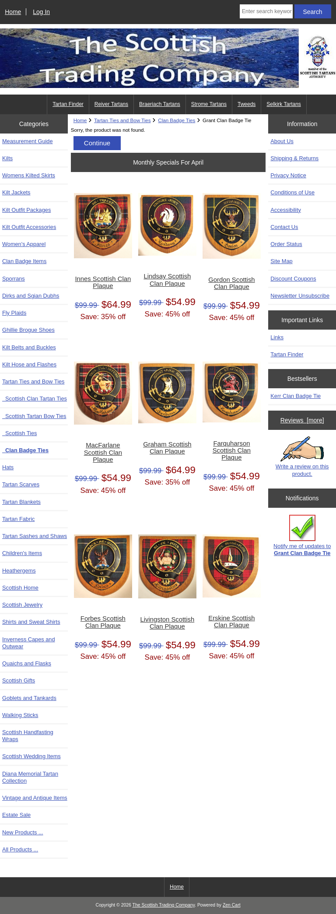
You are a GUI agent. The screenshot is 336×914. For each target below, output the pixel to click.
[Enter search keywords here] (266, 11)
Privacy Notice (288, 175)
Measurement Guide (27, 141)
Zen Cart (232, 905)
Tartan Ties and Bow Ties (122, 120)
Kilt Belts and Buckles (29, 347)
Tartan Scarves (20, 484)
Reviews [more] (302, 420)
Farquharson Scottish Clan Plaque (232, 450)
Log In (41, 11)
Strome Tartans (209, 104)
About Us (281, 141)
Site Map (281, 261)
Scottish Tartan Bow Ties (34, 416)
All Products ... (20, 849)
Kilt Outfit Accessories (29, 227)
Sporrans (13, 278)
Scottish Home (20, 587)
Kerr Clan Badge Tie (295, 396)
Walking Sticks (20, 715)
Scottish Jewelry (22, 604)
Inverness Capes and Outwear (28, 643)
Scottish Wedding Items (31, 756)
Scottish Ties (19, 433)
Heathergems (19, 570)
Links (277, 337)
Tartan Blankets (21, 502)
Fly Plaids (14, 312)
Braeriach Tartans (159, 104)
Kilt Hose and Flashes (29, 364)
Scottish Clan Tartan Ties (34, 398)
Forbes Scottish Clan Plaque (103, 622)
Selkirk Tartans (283, 104)
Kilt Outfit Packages (26, 210)
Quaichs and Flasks (26, 663)
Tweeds (247, 104)
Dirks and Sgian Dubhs (30, 295)
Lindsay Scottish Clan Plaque (167, 280)
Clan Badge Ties (176, 120)
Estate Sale (16, 815)
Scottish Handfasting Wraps (27, 735)
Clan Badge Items (24, 261)
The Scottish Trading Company (164, 905)
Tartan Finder (68, 104)
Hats (8, 467)
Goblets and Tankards (29, 698)
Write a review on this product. (302, 456)
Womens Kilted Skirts (28, 175)
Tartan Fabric (18, 519)
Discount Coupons (293, 278)
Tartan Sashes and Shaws (34, 536)
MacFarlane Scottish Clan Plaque (103, 452)
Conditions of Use (292, 192)
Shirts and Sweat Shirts (31, 622)
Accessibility (285, 210)
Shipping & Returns (294, 158)
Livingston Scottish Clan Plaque (167, 623)
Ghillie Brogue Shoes (28, 330)
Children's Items (22, 553)
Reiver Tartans (111, 104)
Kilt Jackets (16, 192)
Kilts (7, 158)
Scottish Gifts (18, 680)
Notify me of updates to (302, 535)
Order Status (286, 244)
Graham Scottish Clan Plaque (167, 448)
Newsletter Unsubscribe (299, 295)
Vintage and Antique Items (34, 797)
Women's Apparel (24, 244)
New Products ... (22, 832)
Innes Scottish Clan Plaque (103, 282)
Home (13, 11)
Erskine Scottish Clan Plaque (231, 622)
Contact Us (284, 227)
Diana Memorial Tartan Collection (30, 777)
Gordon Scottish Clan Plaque (231, 283)
